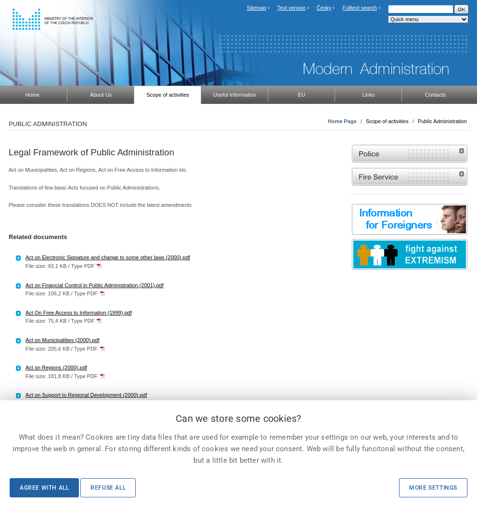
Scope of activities (387, 121)
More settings (433, 487)
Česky (324, 8)
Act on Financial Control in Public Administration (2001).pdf (95, 285)
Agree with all (44, 487)
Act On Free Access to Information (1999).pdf (79, 313)
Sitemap (256, 8)
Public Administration (442, 121)
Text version (291, 8)
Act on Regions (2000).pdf (56, 367)
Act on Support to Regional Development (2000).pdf (86, 395)
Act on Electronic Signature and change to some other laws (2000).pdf (108, 257)
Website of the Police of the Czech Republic (409, 154)
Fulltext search (359, 8)
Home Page (342, 121)
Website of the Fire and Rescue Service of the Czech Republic (409, 177)
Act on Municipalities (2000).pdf (62, 340)
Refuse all (108, 487)
